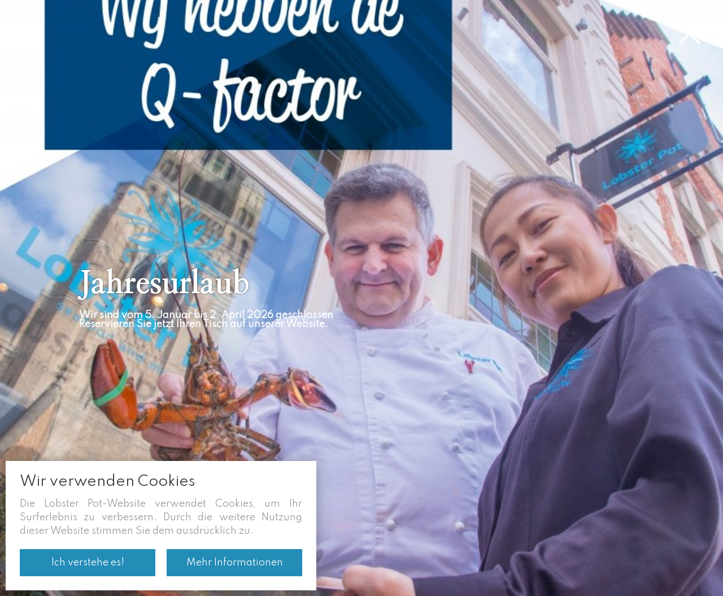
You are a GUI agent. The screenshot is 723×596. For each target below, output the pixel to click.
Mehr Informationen (234, 563)
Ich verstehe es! (87, 563)
